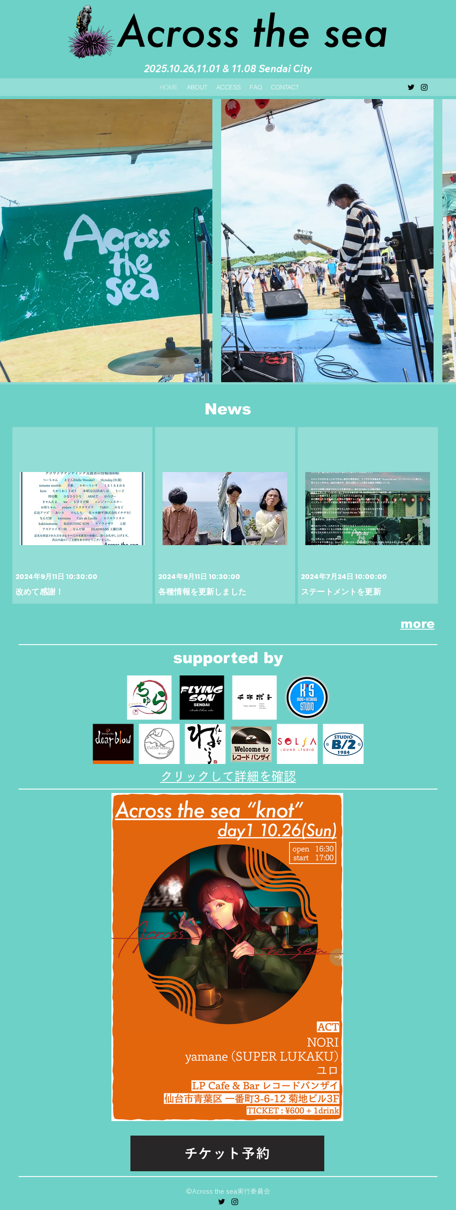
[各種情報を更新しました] (226, 512)
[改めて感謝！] (83, 512)
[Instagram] (424, 87)
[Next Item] (338, 957)
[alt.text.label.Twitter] (411, 87)
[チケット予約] (227, 1153)
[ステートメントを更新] (369, 512)
